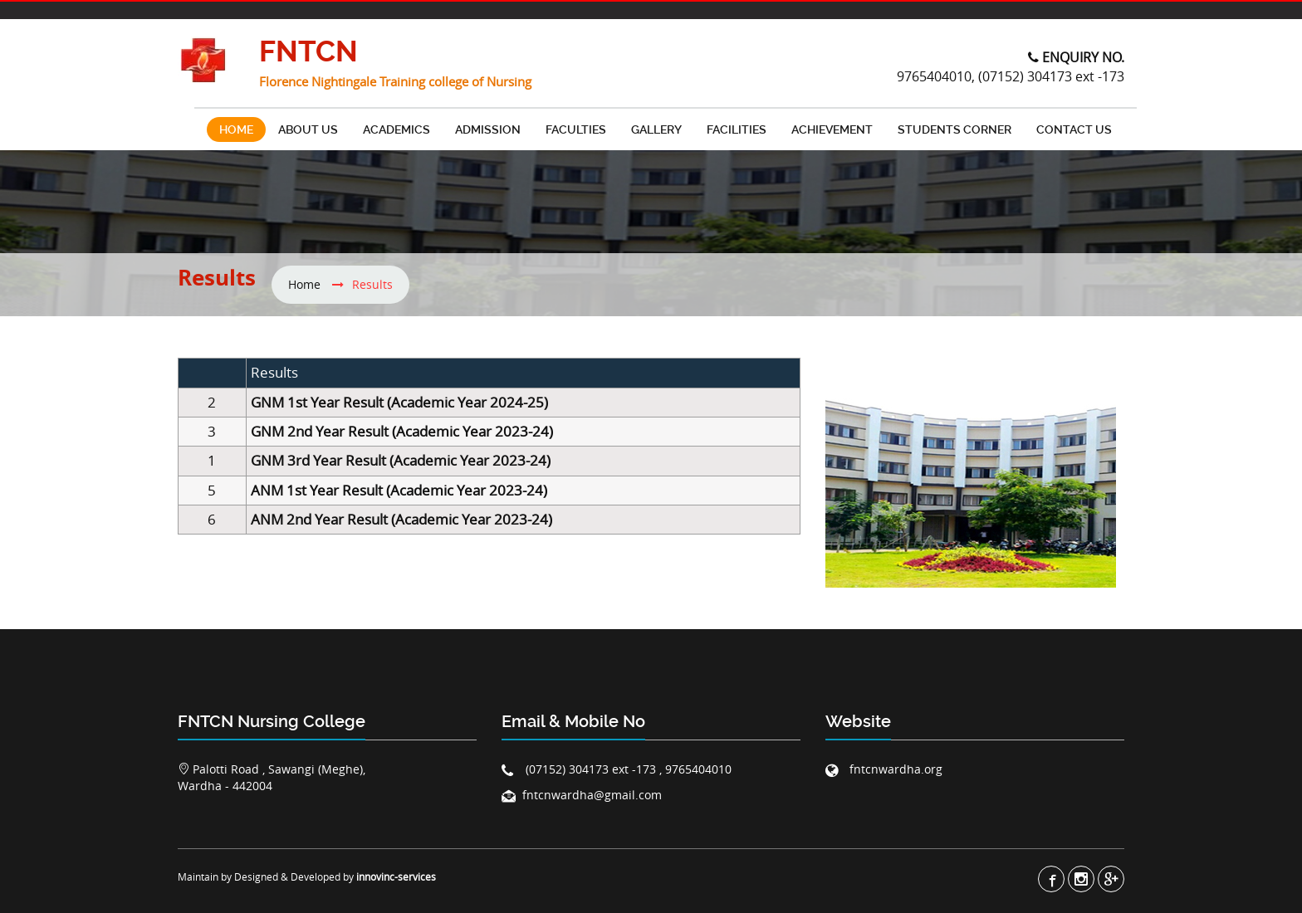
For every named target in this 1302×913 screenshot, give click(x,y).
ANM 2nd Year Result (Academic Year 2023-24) (401, 519)
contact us (1074, 129)
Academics (396, 129)
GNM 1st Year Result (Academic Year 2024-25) (399, 402)
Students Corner (954, 129)
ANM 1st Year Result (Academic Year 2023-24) (399, 490)
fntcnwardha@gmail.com (592, 795)
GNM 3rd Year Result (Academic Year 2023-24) (401, 460)
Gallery (656, 129)
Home (236, 129)
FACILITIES (736, 129)
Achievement (832, 129)
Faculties (576, 129)
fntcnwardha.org (894, 769)
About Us (308, 129)
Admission (488, 129)
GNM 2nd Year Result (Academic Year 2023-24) (402, 431)
